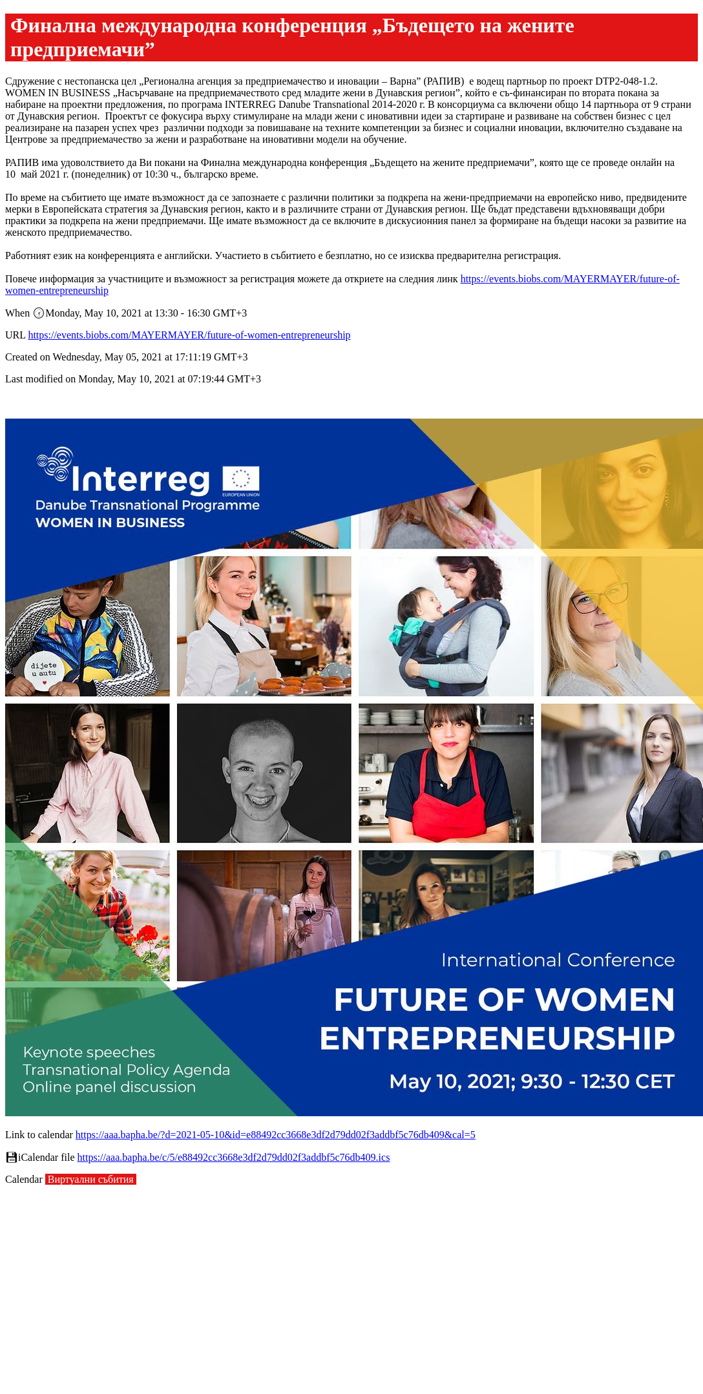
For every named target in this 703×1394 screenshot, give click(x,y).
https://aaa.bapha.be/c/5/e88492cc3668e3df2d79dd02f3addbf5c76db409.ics (234, 1157)
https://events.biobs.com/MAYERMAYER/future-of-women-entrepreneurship (189, 334)
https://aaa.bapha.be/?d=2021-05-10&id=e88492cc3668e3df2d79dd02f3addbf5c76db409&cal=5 (276, 1134)
